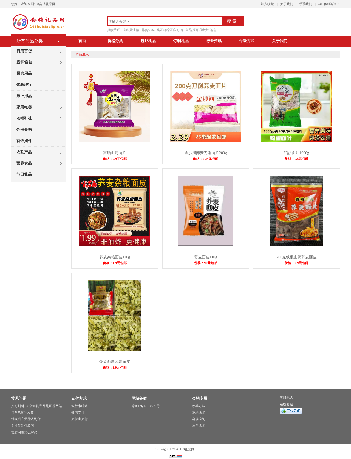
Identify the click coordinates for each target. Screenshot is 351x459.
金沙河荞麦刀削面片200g (206, 153)
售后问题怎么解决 (24, 432)
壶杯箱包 (24, 62)
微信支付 (77, 412)
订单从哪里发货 (22, 412)
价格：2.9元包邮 (115, 159)
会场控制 (198, 419)
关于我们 (286, 4)
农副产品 (24, 152)
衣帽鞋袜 (24, 118)
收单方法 (198, 406)
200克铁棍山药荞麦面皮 (296, 257)
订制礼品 (181, 41)
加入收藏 (267, 4)
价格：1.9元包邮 (115, 263)
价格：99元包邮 (205, 263)
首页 (82, 41)
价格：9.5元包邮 (296, 159)
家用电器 (24, 107)
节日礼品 (24, 174)
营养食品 (24, 163)
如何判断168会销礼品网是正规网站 (36, 406)
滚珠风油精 (131, 30)
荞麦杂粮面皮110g (115, 257)
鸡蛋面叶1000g (296, 153)
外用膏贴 (24, 130)
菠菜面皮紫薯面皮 (114, 362)
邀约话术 (198, 412)
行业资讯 (214, 41)
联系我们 (305, 4)
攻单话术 (198, 426)
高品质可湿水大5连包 (201, 30)
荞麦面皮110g (205, 257)
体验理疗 (24, 85)
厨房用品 (24, 73)
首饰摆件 (24, 141)
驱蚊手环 (113, 30)
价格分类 (115, 41)
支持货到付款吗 (22, 426)
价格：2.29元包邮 (205, 159)
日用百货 (24, 51)
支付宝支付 (79, 419)
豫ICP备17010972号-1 (147, 406)
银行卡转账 (79, 406)
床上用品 (24, 96)
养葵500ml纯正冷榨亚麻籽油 (162, 30)
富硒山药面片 (114, 153)
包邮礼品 (148, 41)
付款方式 (246, 41)
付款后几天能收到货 (26, 419)
